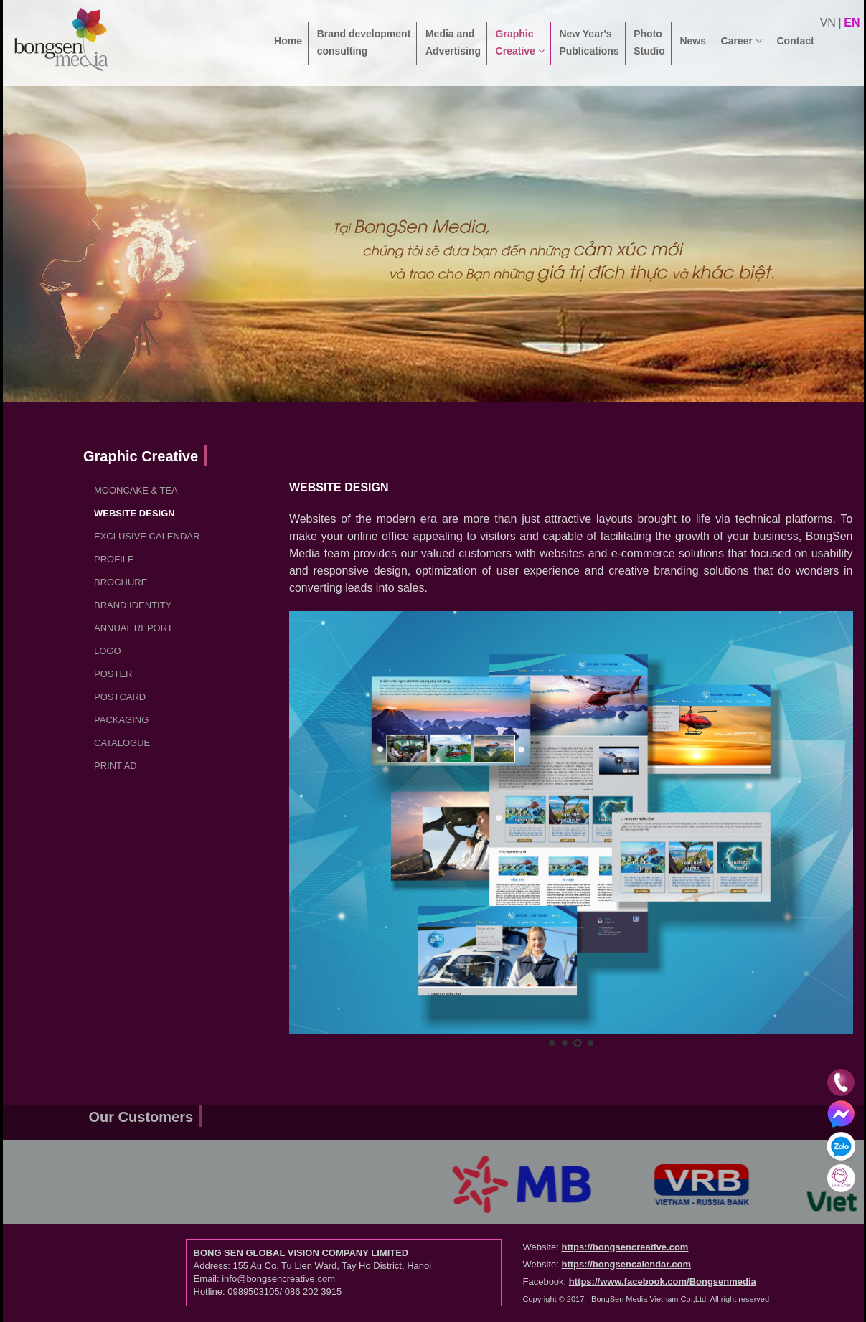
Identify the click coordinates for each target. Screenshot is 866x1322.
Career (741, 49)
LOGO (107, 651)
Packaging (121, 719)
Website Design (134, 513)
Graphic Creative (520, 42)
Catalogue (122, 742)
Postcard (120, 696)
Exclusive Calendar (146, 536)
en (852, 22)
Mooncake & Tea (136, 490)
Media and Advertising (453, 42)
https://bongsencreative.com (624, 1247)
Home (288, 49)
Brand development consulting (364, 42)
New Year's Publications (588, 42)
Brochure (120, 582)
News (692, 49)
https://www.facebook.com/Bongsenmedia (662, 1281)
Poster (113, 674)
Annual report (133, 628)
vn (828, 22)
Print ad (115, 765)
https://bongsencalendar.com (626, 1264)
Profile (114, 559)
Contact (795, 49)
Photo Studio (649, 42)
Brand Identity (132, 605)
